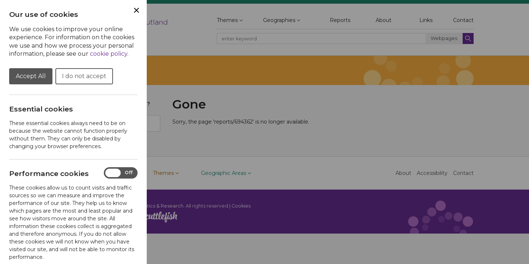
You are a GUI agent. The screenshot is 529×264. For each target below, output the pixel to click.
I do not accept (84, 76)
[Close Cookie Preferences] (136, 10)
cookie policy (108, 53)
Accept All (31, 76)
